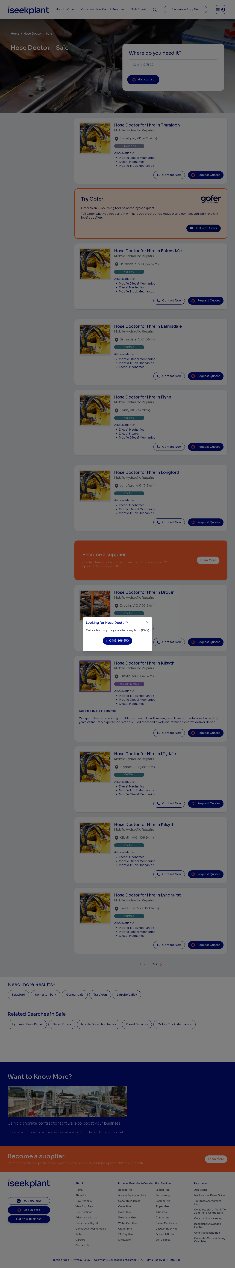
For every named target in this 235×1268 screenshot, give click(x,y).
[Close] (147, 622)
